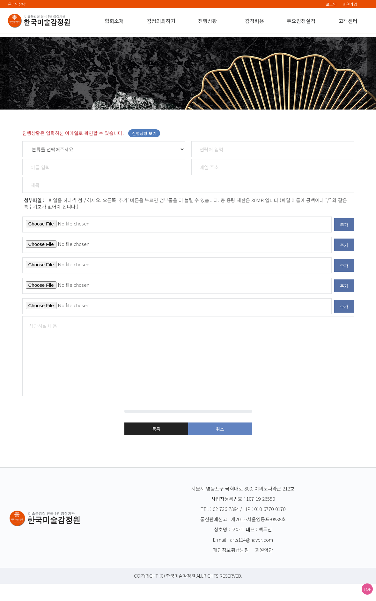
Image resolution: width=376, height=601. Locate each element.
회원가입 (350, 4)
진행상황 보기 (144, 157)
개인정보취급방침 (231, 567)
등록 (156, 444)
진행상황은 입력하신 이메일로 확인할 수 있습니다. (91, 157)
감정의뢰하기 (161, 21)
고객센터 (348, 21)
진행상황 (207, 21)
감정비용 (254, 21)
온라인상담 (17, 4)
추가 (344, 248)
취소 (220, 444)
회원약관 (264, 567)
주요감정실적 (301, 21)
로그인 (331, 4)
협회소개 (114, 21)
